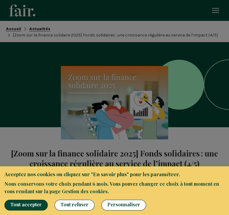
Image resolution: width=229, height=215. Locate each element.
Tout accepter (26, 204)
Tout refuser (75, 204)
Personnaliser (123, 204)
